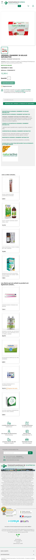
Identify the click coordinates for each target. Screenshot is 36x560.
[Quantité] (9, 78)
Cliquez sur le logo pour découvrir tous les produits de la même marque (17, 144)
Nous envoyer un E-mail (12, 460)
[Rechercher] (11, 6)
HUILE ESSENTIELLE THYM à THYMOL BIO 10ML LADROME (10, 247)
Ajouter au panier (8, 83)
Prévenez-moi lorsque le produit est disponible (19, 103)
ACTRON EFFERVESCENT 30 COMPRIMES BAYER (8, 384)
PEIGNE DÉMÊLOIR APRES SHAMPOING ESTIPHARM (8, 195)
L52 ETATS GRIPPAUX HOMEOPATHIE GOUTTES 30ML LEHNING (10, 411)
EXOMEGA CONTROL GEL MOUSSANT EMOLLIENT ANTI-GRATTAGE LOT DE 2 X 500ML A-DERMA (10, 333)
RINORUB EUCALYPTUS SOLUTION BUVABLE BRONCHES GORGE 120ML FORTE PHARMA (10, 275)
